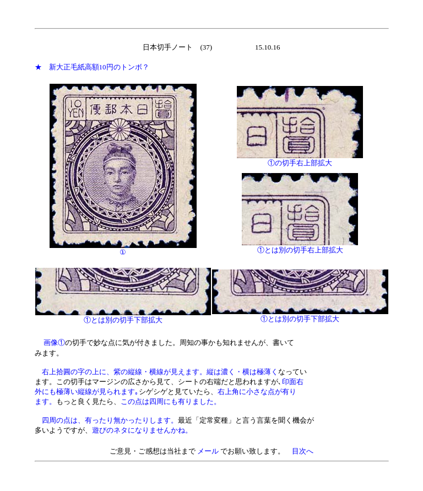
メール (208, 451)
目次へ (302, 451)
